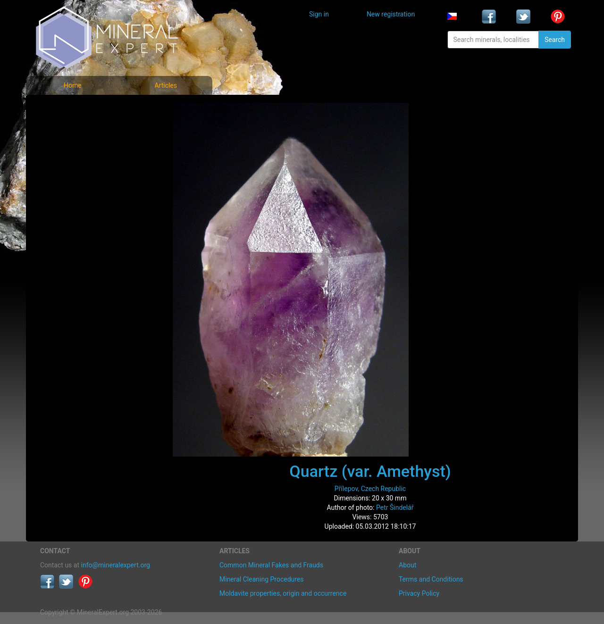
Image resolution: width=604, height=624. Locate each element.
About (407, 565)
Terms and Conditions (431, 579)
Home (73, 85)
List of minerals (70, 129)
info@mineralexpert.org (115, 565)
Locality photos (70, 150)
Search (555, 39)
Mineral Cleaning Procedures (261, 579)
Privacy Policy (419, 593)
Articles (165, 85)
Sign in (319, 14)
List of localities (71, 171)
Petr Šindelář (395, 507)
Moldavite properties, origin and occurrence (282, 593)
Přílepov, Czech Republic (370, 488)
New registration (391, 14)
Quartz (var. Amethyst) (370, 471)
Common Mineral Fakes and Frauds (271, 565)
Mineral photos (69, 109)
